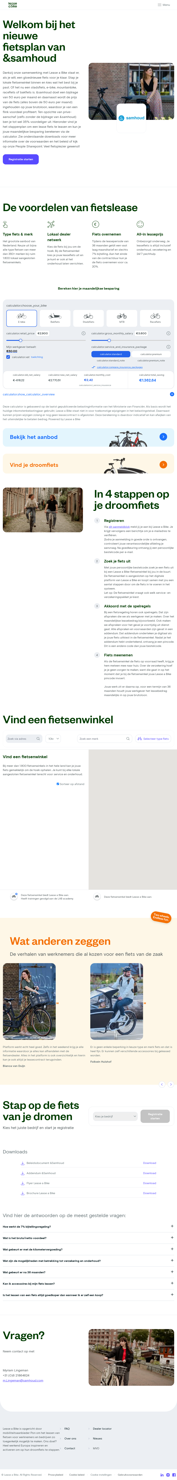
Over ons (70, 1438)
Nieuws (97, 1438)
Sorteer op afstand (70, 784)
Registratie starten (21, 159)
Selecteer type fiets (153, 738)
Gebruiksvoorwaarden (130, 1474)
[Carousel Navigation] (166, 1084)
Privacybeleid (56, 1474)
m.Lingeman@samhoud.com (23, 1380)
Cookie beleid (76, 1474)
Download (149, 1162)
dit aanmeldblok (119, 526)
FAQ (67, 1428)
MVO (96, 1448)
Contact (69, 1448)
